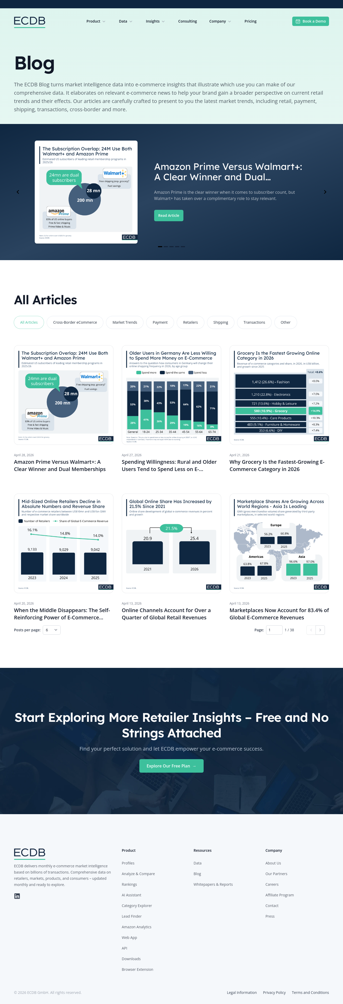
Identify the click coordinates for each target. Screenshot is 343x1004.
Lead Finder (132, 916)
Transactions (254, 322)
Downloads (131, 958)
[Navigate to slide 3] (171, 246)
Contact (272, 905)
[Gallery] (171, 192)
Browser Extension (137, 969)
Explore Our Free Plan (171, 766)
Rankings (129, 884)
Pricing (250, 21)
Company (220, 21)
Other (286, 322)
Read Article (168, 215)
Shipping (220, 322)
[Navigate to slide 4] (177, 246)
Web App (129, 937)
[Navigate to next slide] (325, 192)
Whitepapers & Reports (213, 884)
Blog (197, 873)
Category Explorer (137, 905)
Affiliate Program (280, 894)
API (124, 948)
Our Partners (277, 873)
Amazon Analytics (136, 926)
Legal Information (242, 992)
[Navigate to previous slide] (18, 192)
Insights (156, 21)
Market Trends (124, 322)
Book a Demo (310, 21)
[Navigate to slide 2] (166, 246)
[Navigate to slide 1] (160, 246)
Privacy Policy (274, 992)
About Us (273, 863)
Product (96, 21)
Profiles (128, 863)
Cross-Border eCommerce (75, 322)
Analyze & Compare (138, 873)
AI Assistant (131, 894)
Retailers (190, 322)
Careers (272, 884)
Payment (160, 322)
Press (270, 916)
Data (126, 21)
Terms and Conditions (310, 992)
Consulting (187, 21)
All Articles (29, 322)
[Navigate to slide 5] (183, 246)
